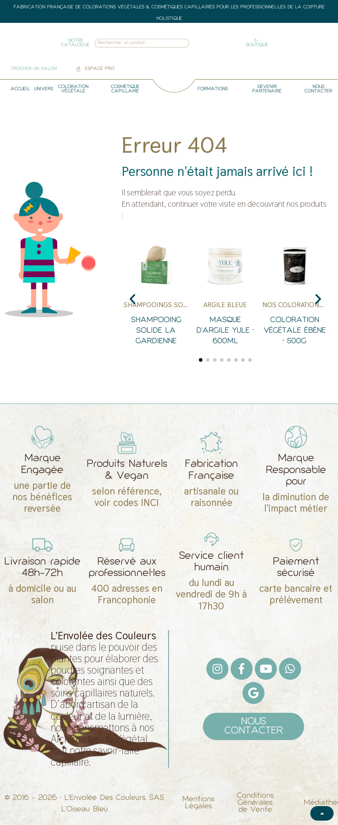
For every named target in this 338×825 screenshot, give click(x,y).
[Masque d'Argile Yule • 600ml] (225, 294)
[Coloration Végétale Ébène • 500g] (294, 294)
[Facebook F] (242, 669)
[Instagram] (217, 669)
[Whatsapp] (290, 669)
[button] (132, 299)
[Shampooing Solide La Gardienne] (156, 294)
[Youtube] (266, 669)
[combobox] (130, 43)
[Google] (253, 693)
